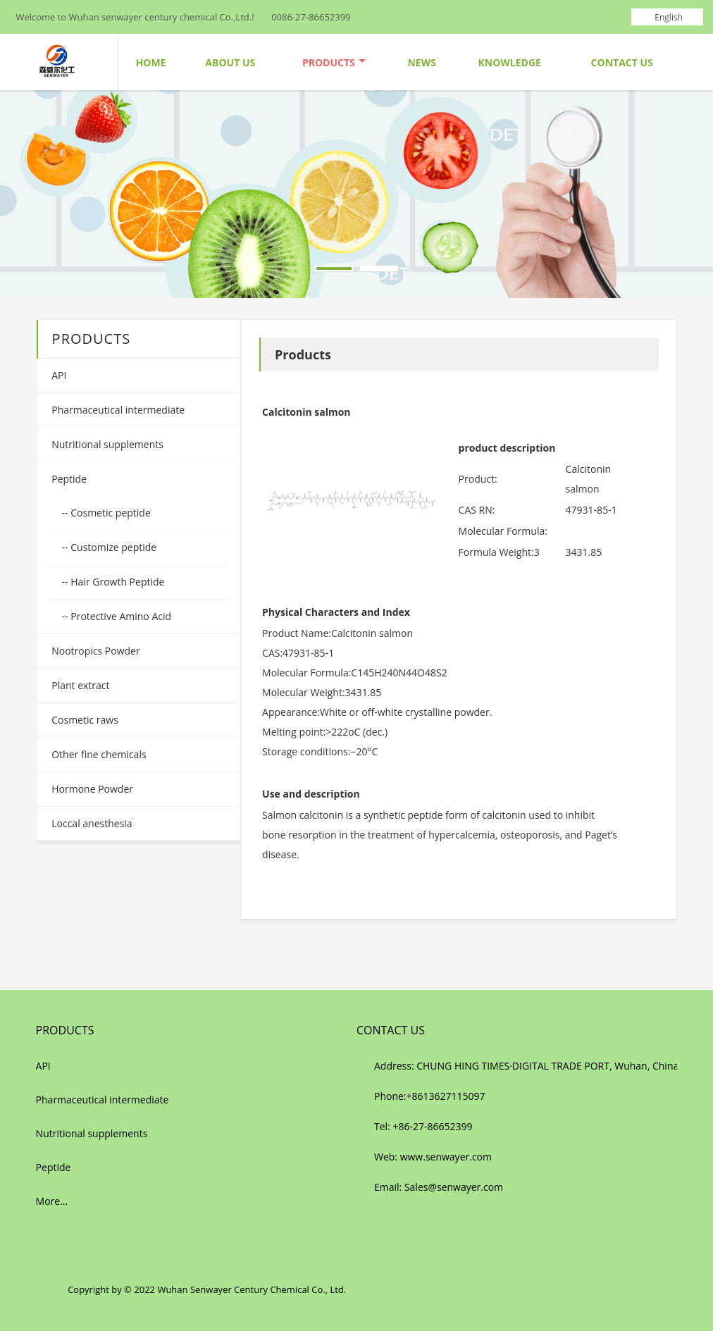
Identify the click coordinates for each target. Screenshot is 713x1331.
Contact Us (622, 62)
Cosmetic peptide (109, 512)
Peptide (68, 478)
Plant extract (79, 685)
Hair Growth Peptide (116, 581)
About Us (230, 62)
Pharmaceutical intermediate (117, 409)
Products (334, 62)
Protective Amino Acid (119, 616)
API (58, 375)
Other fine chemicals (98, 754)
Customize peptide (112, 547)
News (421, 62)
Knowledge (509, 62)
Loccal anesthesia (90, 823)
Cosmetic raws (83, 719)
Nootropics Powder (94, 650)
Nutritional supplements (106, 444)
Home (151, 62)
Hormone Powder (91, 788)
